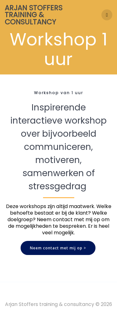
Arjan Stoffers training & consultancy (33, 14)
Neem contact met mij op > (58, 247)
